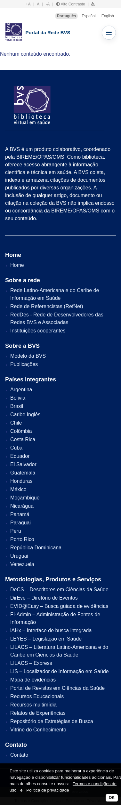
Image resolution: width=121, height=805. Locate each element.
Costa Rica (22, 439)
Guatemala (22, 472)
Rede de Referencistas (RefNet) (46, 306)
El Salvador (23, 464)
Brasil (16, 406)
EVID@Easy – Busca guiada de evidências (59, 606)
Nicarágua (22, 506)
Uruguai (19, 556)
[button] (93, 4)
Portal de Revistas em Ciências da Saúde (57, 688)
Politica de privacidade (47, 790)
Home (17, 265)
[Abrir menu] (109, 33)
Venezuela (22, 564)
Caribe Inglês (25, 414)
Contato (19, 755)
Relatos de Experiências (38, 713)
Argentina (21, 389)
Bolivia (17, 398)
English (107, 16)
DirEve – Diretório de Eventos (44, 598)
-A (48, 4)
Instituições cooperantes (38, 330)
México (18, 489)
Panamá (19, 514)
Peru (15, 531)
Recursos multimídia (33, 704)
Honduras (21, 481)
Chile (16, 423)
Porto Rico (22, 539)
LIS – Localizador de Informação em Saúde (59, 671)
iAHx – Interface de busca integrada (51, 630)
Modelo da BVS (28, 356)
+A (28, 4)
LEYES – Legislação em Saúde (46, 639)
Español (88, 16)
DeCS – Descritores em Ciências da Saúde (59, 589)
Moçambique (25, 497)
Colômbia (21, 431)
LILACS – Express (31, 663)
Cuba (16, 447)
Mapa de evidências (33, 679)
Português (66, 16)
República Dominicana (35, 547)
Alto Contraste (70, 4)
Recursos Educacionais (37, 696)
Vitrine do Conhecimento (38, 729)
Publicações (24, 364)
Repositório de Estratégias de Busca (51, 721)
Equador (20, 456)
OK (112, 797)
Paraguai (20, 522)
